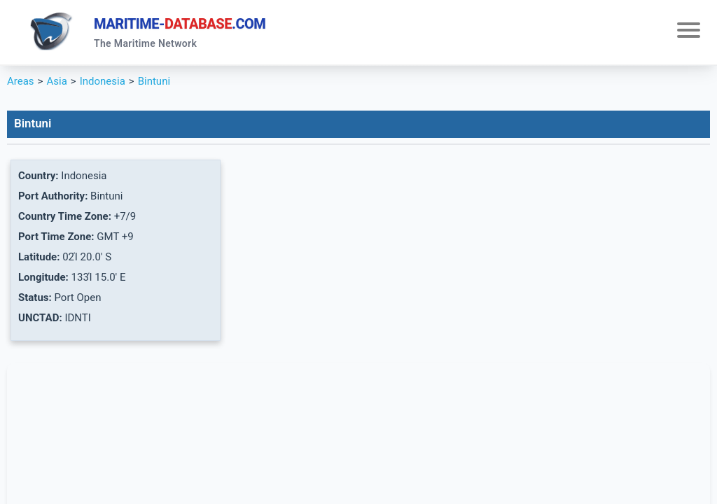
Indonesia (102, 81)
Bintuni (154, 81)
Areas (20, 81)
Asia (56, 81)
